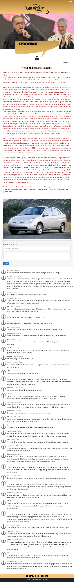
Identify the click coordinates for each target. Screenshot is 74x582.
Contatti (29, 579)
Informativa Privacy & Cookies (40, 579)
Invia (6, 263)
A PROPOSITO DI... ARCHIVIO (37, 576)
